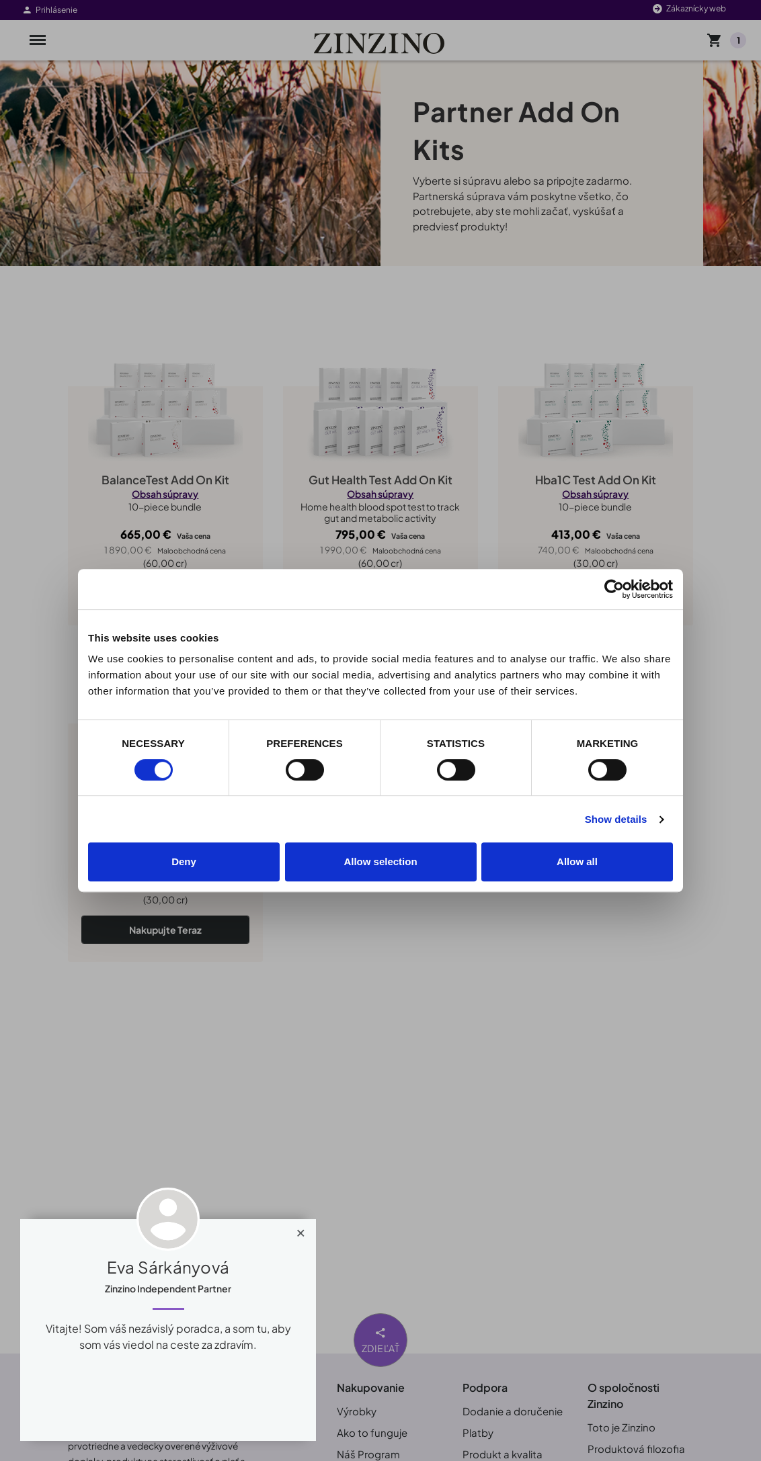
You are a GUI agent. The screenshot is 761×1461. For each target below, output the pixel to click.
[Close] (301, 1230)
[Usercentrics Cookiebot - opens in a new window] (614, 589)
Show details (616, 819)
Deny (183, 861)
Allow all (577, 861)
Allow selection (380, 861)
